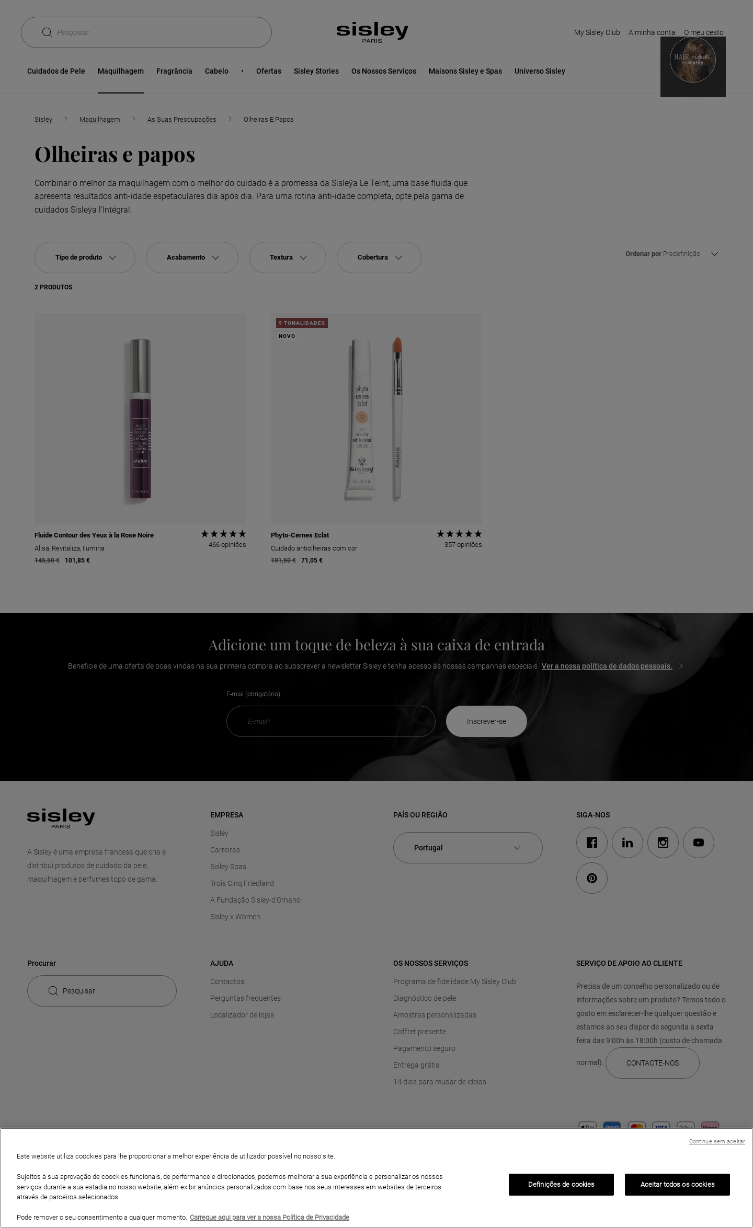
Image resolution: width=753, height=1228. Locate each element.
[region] (376, 1178)
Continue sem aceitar (717, 1141)
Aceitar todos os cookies (678, 1184)
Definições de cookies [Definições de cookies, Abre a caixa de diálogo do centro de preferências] (561, 1184)
